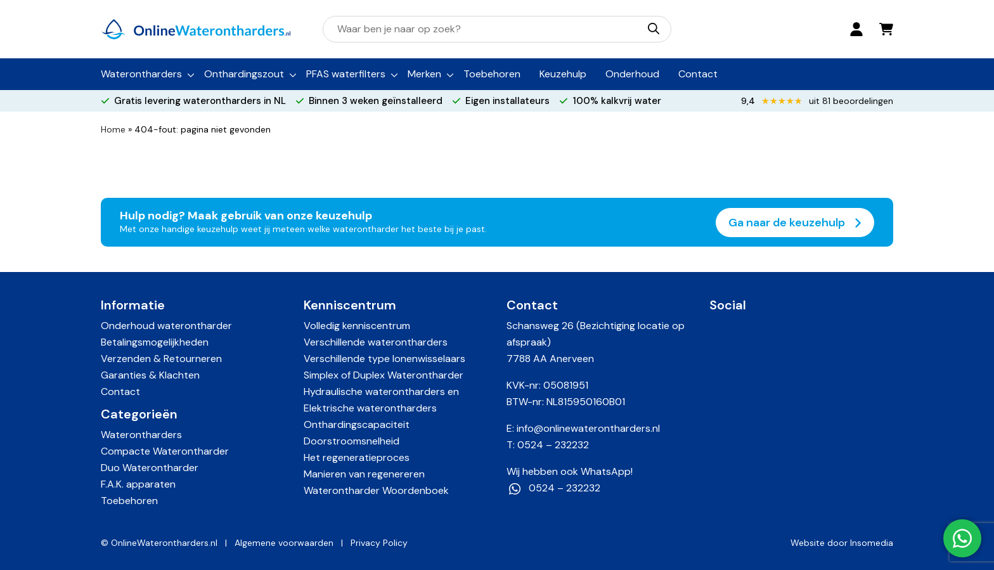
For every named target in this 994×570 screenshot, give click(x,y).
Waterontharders (141, 74)
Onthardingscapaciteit (357, 424)
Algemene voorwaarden (284, 542)
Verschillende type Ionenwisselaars (384, 358)
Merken (424, 74)
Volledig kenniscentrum (357, 325)
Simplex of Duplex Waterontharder (383, 375)
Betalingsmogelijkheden (155, 342)
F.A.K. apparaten (138, 484)
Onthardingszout (244, 74)
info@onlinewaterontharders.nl (588, 428)
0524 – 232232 (553, 444)
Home (113, 129)
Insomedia (871, 542)
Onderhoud (632, 74)
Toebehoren (491, 74)
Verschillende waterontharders (376, 342)
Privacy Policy (379, 542)
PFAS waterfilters (345, 74)
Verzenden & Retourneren (161, 358)
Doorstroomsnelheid (351, 441)
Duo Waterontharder (149, 467)
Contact (698, 74)
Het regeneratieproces (357, 457)
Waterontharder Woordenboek (376, 490)
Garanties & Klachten (150, 375)
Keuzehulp (562, 74)
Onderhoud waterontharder (166, 325)
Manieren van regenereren (364, 474)
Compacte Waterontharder (165, 451)
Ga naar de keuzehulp (795, 222)
